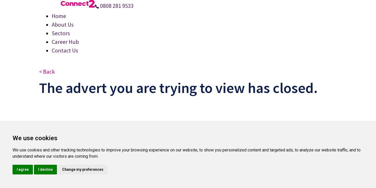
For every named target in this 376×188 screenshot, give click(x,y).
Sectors (61, 33)
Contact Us (65, 50)
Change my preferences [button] (82, 169)
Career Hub (65, 41)
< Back (47, 71)
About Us (63, 24)
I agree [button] (23, 169)
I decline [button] (45, 169)
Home (59, 16)
